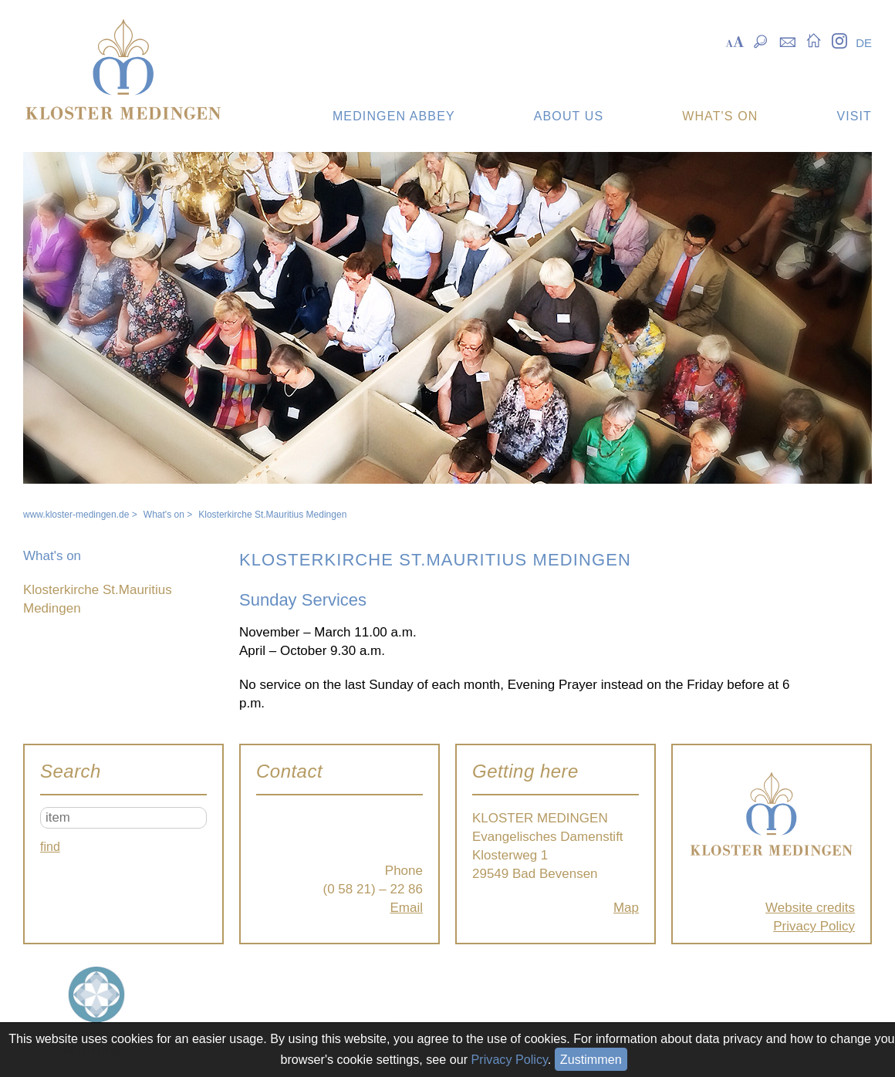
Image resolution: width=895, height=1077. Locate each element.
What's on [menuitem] (52, 556)
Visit (854, 116)
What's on (720, 116)
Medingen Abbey (394, 116)
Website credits (810, 907)
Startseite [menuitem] (813, 40)
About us (568, 116)
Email (406, 907)
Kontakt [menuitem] (787, 40)
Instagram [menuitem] (839, 40)
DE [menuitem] (864, 42)
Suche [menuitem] (761, 40)
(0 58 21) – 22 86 (373, 889)
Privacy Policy (814, 926)
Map (626, 907)
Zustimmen (591, 1059)
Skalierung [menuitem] (735, 40)
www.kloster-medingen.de (76, 514)
